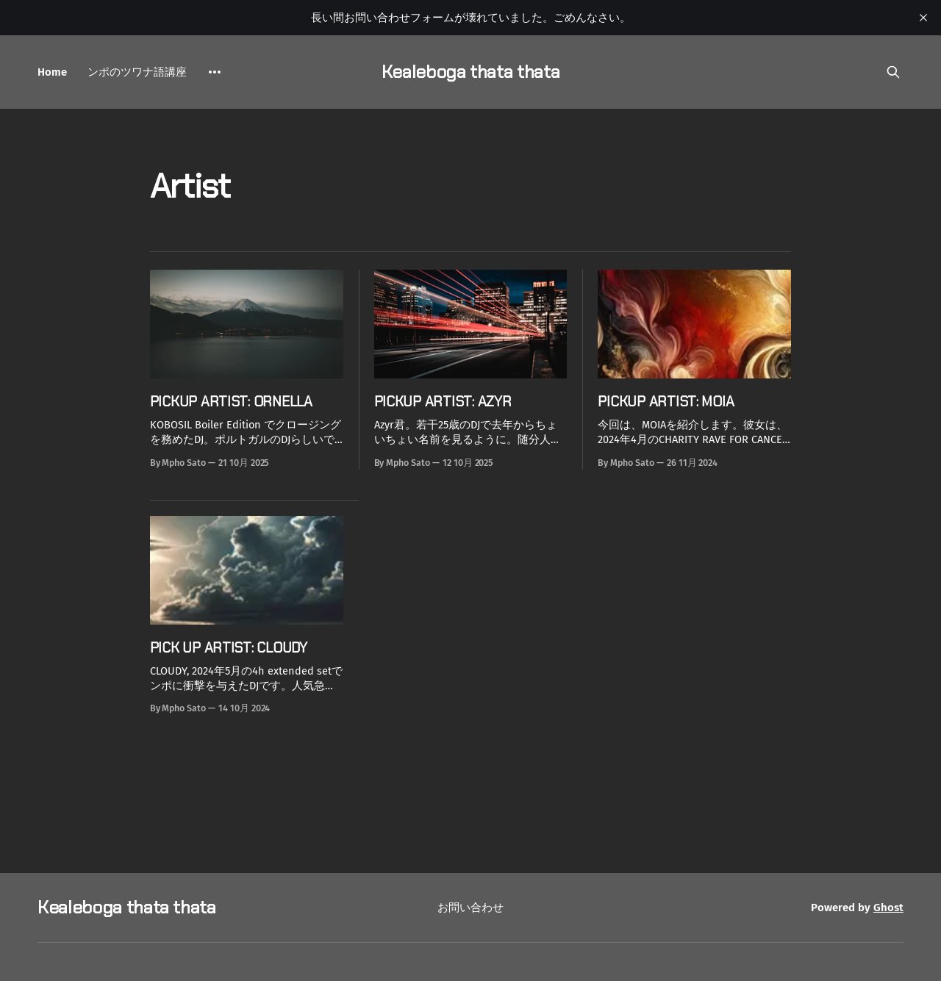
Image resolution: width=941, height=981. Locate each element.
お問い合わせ (470, 907)
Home (52, 72)
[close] (923, 17)
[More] (214, 72)
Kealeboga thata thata (470, 71)
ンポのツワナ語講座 (137, 72)
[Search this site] (893, 72)
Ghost (888, 907)
